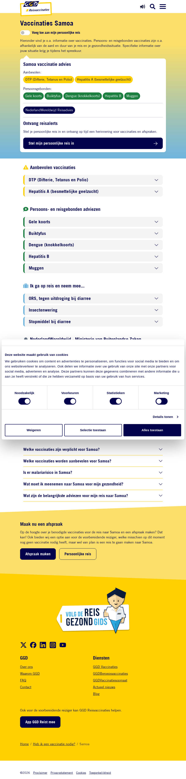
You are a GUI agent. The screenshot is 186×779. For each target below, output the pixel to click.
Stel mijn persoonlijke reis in (51, 143)
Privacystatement (62, 772)
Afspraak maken (38, 553)
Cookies (81, 772)
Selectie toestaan (93, 430)
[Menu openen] (163, 6)
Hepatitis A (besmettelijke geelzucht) (104, 79)
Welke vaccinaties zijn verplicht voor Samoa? (61, 449)
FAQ (23, 680)
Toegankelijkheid (100, 772)
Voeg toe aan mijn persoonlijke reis (56, 33)
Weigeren (34, 430)
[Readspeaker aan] (142, 6)
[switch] (25, 32)
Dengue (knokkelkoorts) (83, 96)
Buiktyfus (53, 96)
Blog (96, 694)
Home (24, 744)
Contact (25, 687)
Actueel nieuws (104, 687)
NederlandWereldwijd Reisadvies (49, 110)
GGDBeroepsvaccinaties (110, 674)
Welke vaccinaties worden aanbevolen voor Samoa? (67, 460)
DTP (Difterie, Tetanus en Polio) (48, 79)
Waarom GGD (30, 674)
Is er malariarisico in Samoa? (47, 472)
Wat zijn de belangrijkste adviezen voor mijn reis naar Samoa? (75, 495)
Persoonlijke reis (77, 553)
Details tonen (163, 417)
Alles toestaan (152, 430)
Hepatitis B (113, 96)
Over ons (26, 667)
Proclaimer (40, 772)
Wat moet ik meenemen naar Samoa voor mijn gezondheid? (73, 483)
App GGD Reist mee (40, 721)
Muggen (132, 96)
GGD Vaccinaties (105, 667)
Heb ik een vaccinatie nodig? (54, 744)
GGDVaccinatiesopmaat (110, 680)
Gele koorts (33, 96)
